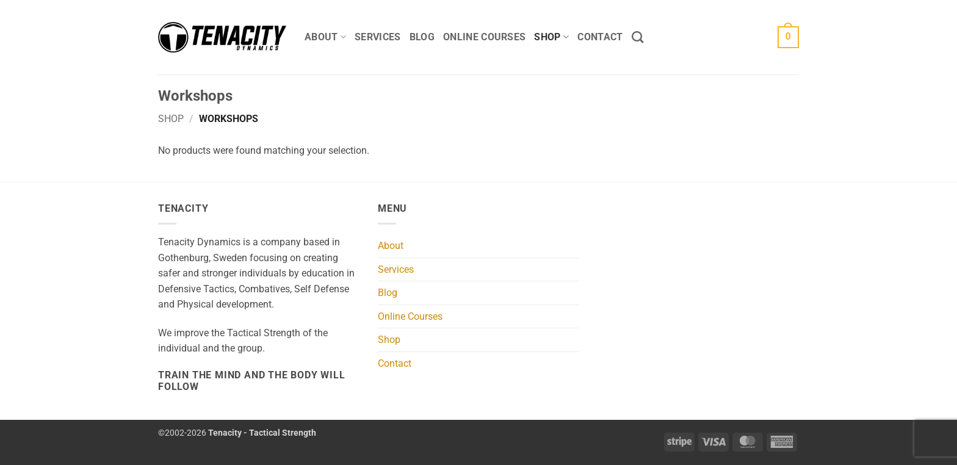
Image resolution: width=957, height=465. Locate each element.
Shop (551, 37)
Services (378, 37)
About (325, 37)
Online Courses (484, 37)
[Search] (637, 37)
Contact (600, 37)
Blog (422, 37)
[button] (788, 37)
